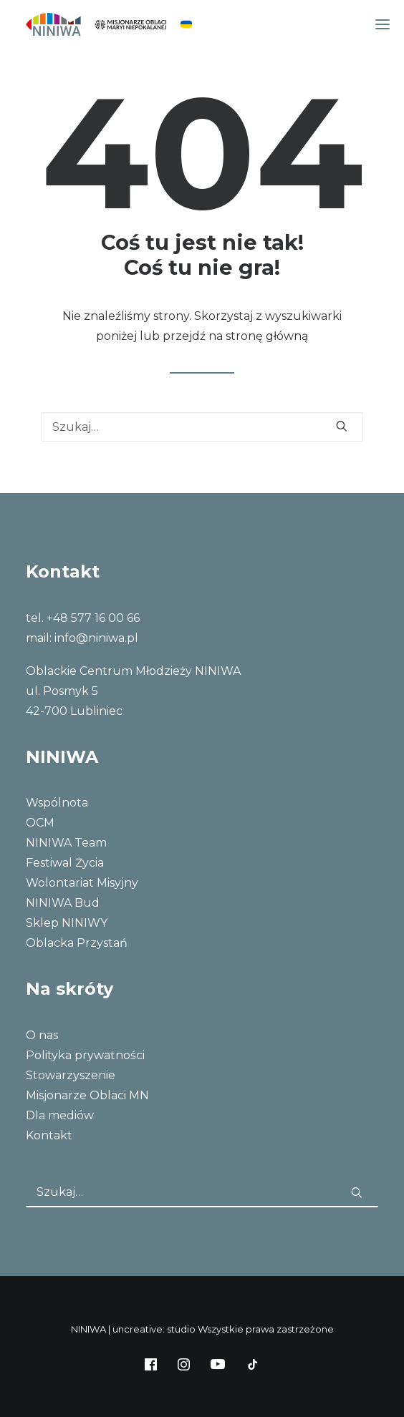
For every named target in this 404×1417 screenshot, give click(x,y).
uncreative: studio (154, 1329)
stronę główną (267, 336)
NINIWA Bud (63, 903)
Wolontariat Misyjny (82, 883)
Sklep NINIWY (66, 923)
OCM (40, 822)
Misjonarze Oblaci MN (87, 1095)
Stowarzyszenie (70, 1075)
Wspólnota (57, 802)
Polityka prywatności (85, 1055)
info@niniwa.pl (96, 638)
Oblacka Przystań (77, 943)
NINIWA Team (66, 842)
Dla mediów (60, 1115)
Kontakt (49, 1135)
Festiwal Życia (65, 863)
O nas (42, 1035)
